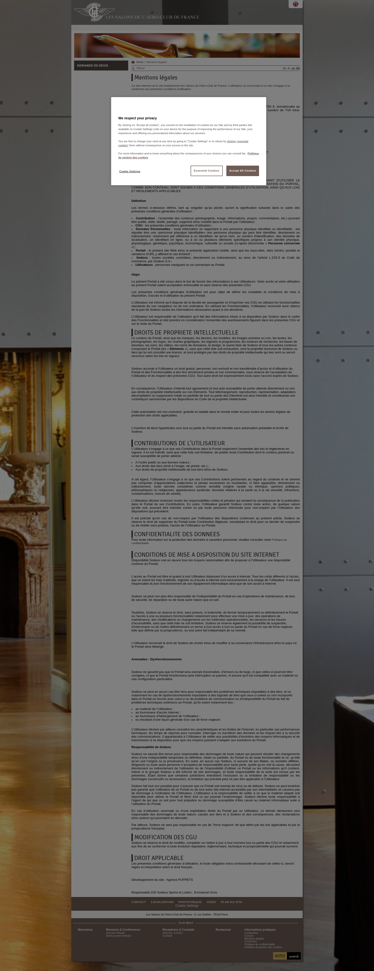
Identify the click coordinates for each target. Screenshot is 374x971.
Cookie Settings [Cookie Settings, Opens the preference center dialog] (129, 171)
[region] (188, 141)
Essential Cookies (206, 170)
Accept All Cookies (242, 170)
